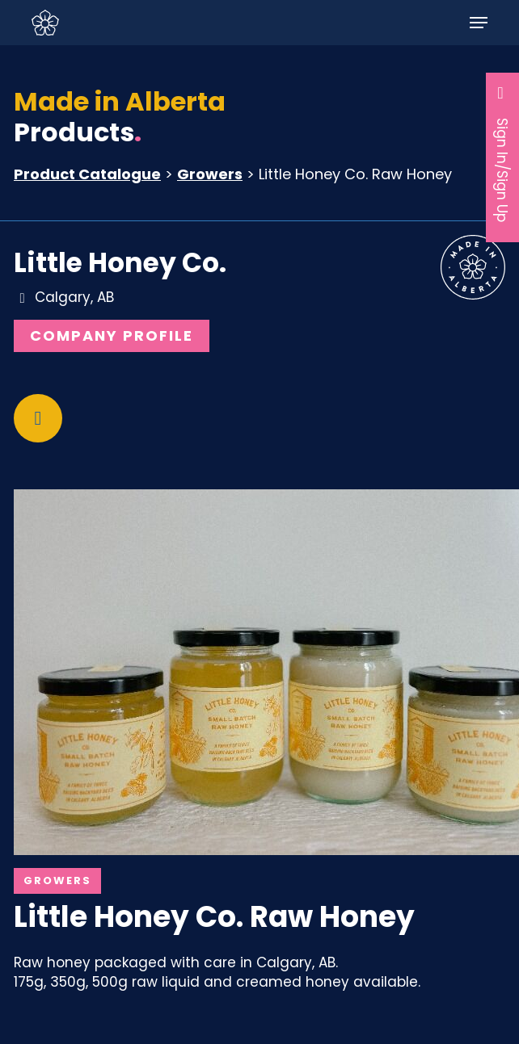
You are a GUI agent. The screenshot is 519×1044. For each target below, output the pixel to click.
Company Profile (111, 335)
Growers (210, 174)
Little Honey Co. (120, 263)
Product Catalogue (87, 174)
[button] (478, 23)
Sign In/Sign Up (502, 153)
